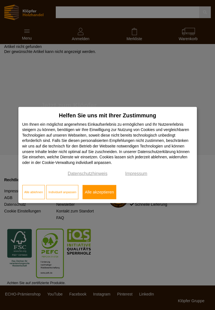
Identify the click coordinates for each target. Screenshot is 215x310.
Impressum (136, 173)
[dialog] (107, 155)
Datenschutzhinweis (87, 173)
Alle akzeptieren (99, 192)
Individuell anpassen (62, 192)
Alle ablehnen (33, 192)
